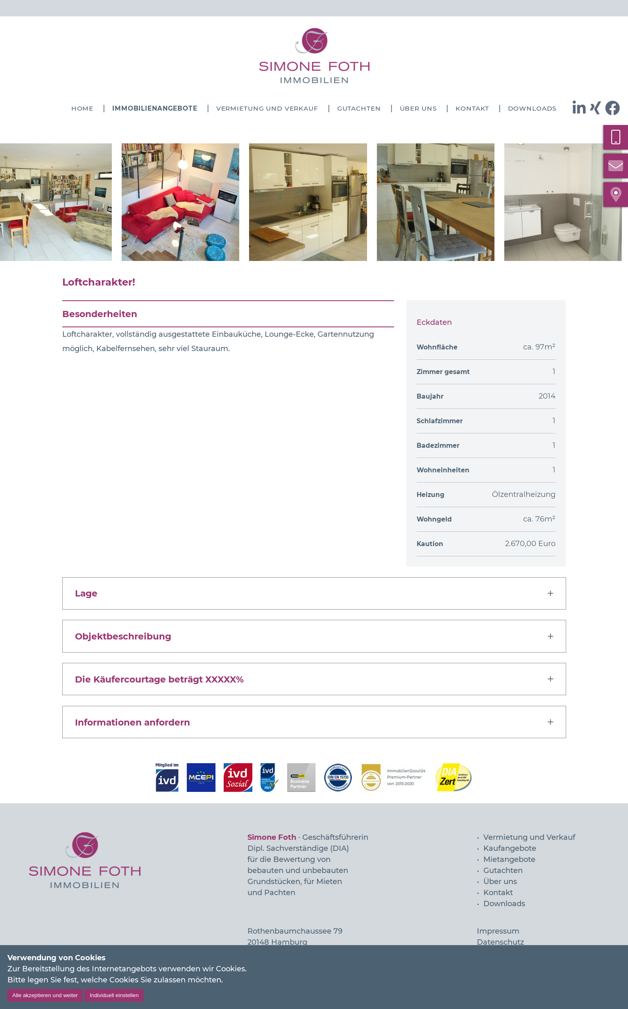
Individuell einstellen (114, 995)
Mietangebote (509, 859)
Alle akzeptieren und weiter (45, 995)
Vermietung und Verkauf (267, 108)
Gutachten (359, 108)
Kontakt (472, 108)
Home (82, 108)
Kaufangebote (509, 848)
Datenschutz (500, 942)
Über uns (418, 108)
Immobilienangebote (154, 108)
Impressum (498, 931)
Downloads (532, 108)
